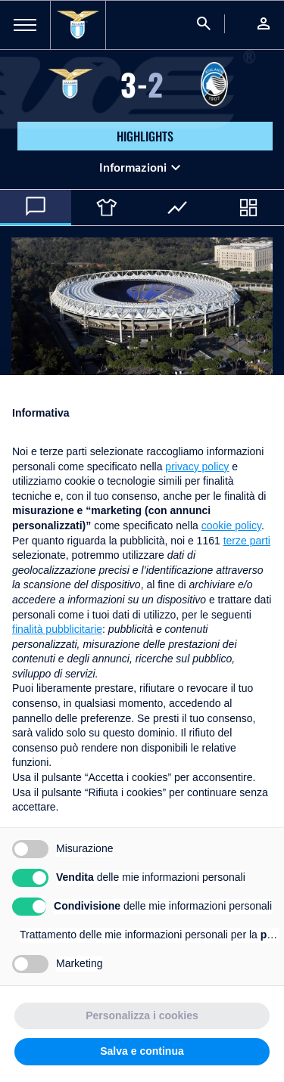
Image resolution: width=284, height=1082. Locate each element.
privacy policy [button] (197, 466)
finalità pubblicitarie (57, 629)
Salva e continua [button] (141, 1051)
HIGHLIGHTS (145, 136)
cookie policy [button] (231, 525)
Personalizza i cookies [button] (142, 1015)
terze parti (246, 541)
